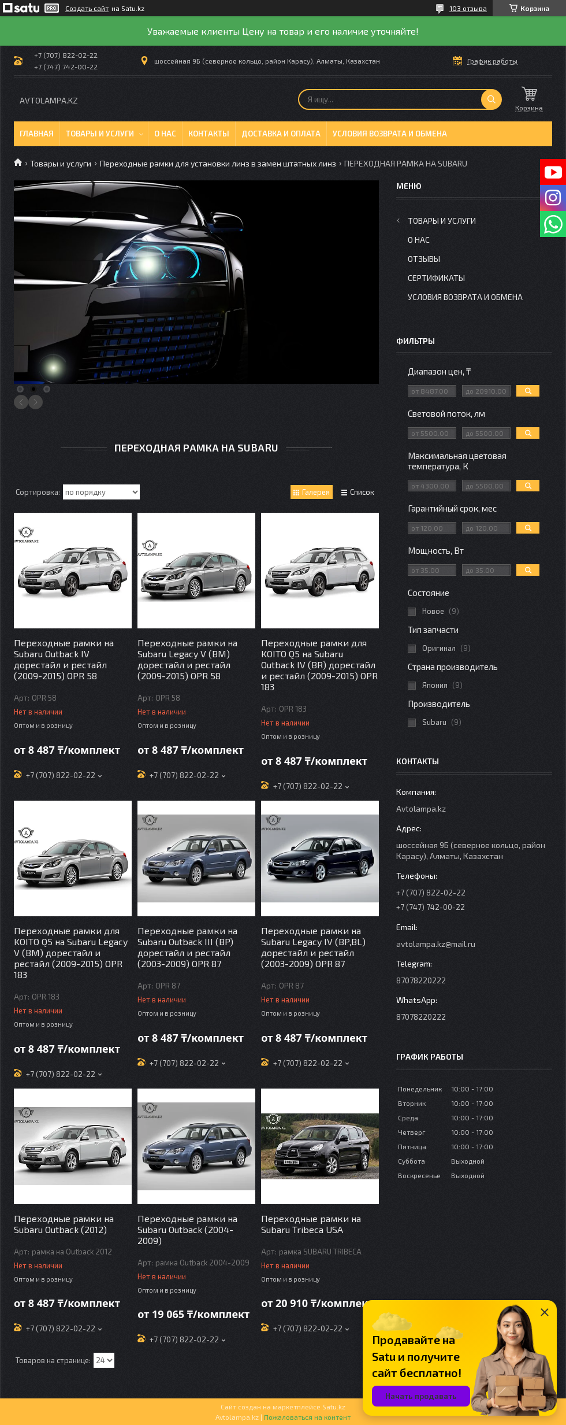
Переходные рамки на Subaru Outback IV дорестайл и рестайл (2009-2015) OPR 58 (64, 659)
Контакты (208, 133)
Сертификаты (436, 278)
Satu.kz (333, 1406)
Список (362, 492)
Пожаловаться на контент (307, 1417)
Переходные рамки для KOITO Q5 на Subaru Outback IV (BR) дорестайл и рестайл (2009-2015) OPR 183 (319, 664)
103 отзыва (468, 8)
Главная (37, 133)
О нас (165, 133)
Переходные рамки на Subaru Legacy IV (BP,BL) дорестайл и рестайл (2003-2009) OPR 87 (313, 947)
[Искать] (491, 99)
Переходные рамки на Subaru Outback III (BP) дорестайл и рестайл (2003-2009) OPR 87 (187, 947)
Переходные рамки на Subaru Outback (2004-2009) (187, 1229)
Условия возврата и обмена (390, 133)
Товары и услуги (100, 133)
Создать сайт (87, 8)
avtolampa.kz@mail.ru (435, 944)
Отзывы (424, 259)
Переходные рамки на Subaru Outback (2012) (64, 1224)
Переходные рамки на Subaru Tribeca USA (311, 1224)
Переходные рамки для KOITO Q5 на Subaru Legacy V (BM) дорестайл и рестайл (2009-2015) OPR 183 (71, 952)
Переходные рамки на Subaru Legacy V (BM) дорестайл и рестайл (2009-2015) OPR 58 (187, 659)
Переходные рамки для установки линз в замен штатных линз (218, 163)
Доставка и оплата (281, 133)
